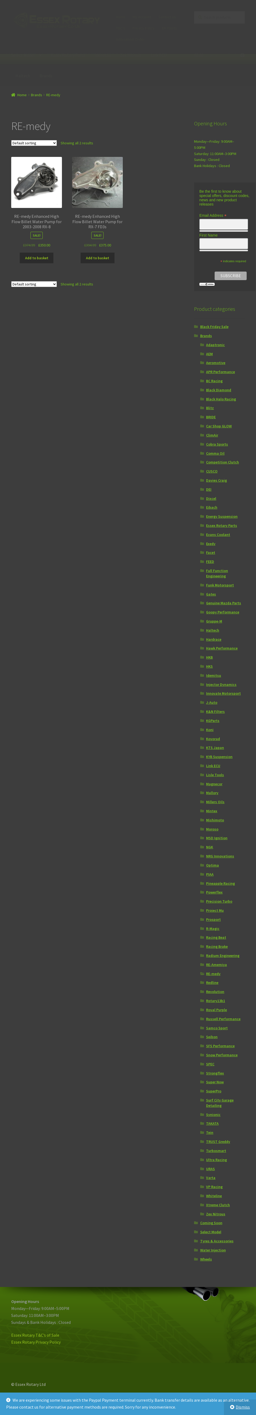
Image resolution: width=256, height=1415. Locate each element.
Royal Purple (216, 1009)
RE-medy (213, 973)
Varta (210, 1177)
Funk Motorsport (220, 585)
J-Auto (211, 702)
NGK (209, 847)
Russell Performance (223, 1018)
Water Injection (213, 1250)
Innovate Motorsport (223, 693)
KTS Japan (215, 747)
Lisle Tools (215, 774)
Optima (212, 865)
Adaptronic (215, 344)
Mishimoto (215, 820)
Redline (212, 982)
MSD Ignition (216, 838)
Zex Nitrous (130, 55)
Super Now (215, 1082)
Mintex (211, 811)
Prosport (213, 919)
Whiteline (214, 1195)
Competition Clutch (222, 462)
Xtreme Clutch (218, 1205)
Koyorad (213, 738)
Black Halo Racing (221, 399)
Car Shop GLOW (219, 426)
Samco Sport (217, 1028)
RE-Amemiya (216, 964)
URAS (210, 1168)
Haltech (22, 75)
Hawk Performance (222, 648)
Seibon (212, 1036)
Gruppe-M (214, 621)
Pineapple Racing (220, 883)
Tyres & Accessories (217, 1241)
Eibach (211, 507)
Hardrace (213, 639)
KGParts (212, 720)
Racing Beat (216, 937)
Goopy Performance (222, 612)
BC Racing (214, 380)
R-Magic (212, 928)
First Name (208, 235)
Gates (211, 594)
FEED (210, 561)
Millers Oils (215, 801)
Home (120, 16)
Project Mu (215, 910)
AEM (209, 353)
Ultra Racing (216, 1159)
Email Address (213, 215)
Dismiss (243, 1407)
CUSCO (212, 471)
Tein (209, 1132)
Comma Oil (215, 453)
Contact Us (167, 16)
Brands (46, 75)
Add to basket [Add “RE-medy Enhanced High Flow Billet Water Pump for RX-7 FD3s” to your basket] (97, 258)
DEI (208, 489)
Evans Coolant (218, 534)
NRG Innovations (220, 856)
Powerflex (214, 892)
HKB (209, 657)
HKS (209, 666)
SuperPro (213, 1091)
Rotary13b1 (215, 1000)
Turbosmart (216, 1150)
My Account (142, 16)
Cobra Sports (217, 444)
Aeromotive (215, 362)
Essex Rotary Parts (68, 55)
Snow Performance (222, 1055)
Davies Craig (216, 480)
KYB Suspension (219, 756)
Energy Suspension (222, 516)
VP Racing (214, 1186)
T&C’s (120, 28)
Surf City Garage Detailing (220, 1103)
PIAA (210, 874)
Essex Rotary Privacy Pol (33, 1342)
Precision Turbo (219, 901)
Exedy (210, 543)
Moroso (212, 829)
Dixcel (211, 498)
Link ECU (159, 55)
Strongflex (215, 1073)
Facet (210, 552)
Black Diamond (218, 390)
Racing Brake (217, 946)
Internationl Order (130, 39)
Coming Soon (211, 1222)
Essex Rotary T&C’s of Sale (35, 1335)
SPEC (210, 1064)
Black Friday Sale (214, 326)
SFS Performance (220, 1045)
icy (58, 1342)
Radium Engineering (222, 955)
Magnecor (214, 784)
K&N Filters (215, 711)
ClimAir (212, 435)
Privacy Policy (143, 28)
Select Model (23, 55)
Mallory (212, 792)
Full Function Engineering (217, 573)
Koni (210, 729)
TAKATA (212, 1123)
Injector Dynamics (221, 684)
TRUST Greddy (218, 1141)
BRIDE (211, 417)
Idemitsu (102, 55)
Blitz (210, 407)
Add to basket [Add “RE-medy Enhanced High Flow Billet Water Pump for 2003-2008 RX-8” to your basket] (36, 258)
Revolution (215, 991)
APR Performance (220, 371)
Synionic (213, 1114)
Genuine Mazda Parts (223, 603)
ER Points (169, 28)
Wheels (206, 1259)
